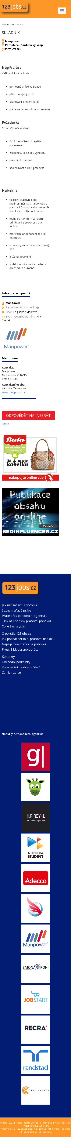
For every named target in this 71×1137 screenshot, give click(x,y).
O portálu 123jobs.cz (16, 633)
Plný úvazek (13, 49)
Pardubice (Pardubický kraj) (24, 45)
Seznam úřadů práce (16, 610)
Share (5, 424)
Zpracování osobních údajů (21, 667)
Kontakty (8, 657)
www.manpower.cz (13, 392)
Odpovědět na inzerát (28, 415)
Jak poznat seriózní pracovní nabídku (28, 639)
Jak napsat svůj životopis (19, 605)
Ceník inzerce (11, 672)
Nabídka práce (8, 24)
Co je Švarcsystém (14, 626)
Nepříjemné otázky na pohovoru (25, 644)
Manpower (12, 41)
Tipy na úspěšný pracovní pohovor (26, 621)
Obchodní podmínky (16, 662)
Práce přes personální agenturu (24, 616)
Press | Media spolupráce (20, 649)
